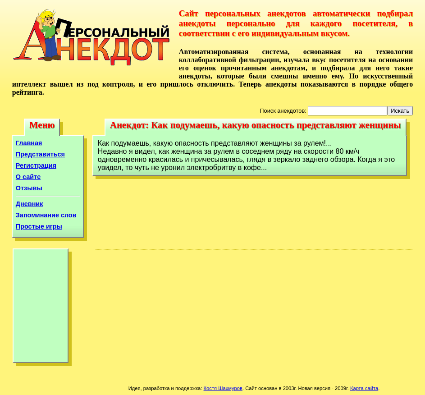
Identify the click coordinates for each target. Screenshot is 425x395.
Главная (29, 143)
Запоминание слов (46, 215)
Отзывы (29, 188)
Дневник (29, 203)
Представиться (40, 154)
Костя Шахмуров (223, 388)
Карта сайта (364, 388)
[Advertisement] (41, 308)
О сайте (28, 176)
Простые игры (39, 226)
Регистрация (36, 165)
